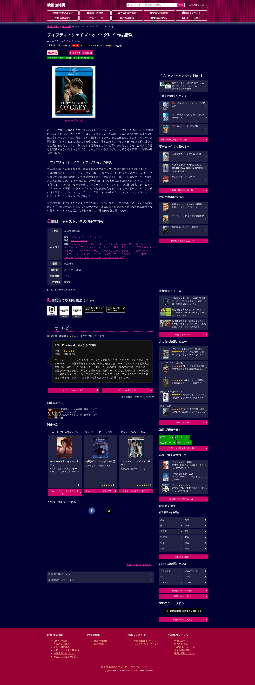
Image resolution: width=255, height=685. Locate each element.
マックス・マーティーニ (99, 247)
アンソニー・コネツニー (120, 254)
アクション (165, 571)
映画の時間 (53, 26)
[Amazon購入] (74, 120)
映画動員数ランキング (145, 640)
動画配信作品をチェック (182, 241)
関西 (162, 525)
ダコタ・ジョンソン (107, 243)
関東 (187, 520)
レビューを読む (191, 18)
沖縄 (187, 548)
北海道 (163, 531)
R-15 (75, 45)
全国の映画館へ (182, 557)
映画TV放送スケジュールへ (182, 499)
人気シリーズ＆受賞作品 (66, 650)
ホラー (188, 582)
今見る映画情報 (182, 650)
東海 (187, 525)
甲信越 (163, 537)
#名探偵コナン (167, 442)
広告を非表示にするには (139, 564)
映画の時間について (182, 619)
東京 (162, 520)
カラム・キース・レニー (104, 250)
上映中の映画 (95, 12)
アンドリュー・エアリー (87, 257)
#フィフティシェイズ (83, 58)
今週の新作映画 (127, 12)
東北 (187, 531)
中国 (162, 543)
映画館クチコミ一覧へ (182, 590)
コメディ (164, 582)
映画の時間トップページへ (61, 580)
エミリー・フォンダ (113, 257)
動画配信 (86, 52)
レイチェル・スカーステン (133, 250)
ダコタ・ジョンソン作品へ (135, 491)
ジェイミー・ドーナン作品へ (99, 491)
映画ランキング (191, 12)
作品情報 (66, 26)
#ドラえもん (165, 437)
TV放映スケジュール (184, 647)
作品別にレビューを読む (66, 656)
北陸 (187, 537)
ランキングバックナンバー (147, 644)
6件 (114, 45)
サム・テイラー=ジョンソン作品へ (64, 492)
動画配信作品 (159, 18)
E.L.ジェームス (79, 240)
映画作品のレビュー (64, 653)
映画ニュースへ (182, 334)
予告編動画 (127, 18)
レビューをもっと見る (72, 390)
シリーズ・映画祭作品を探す (182, 448)
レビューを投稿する (126, 390)
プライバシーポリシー (142, 667)
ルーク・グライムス (138, 247)
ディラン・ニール (96, 254)
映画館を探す (63, 18)
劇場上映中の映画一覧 (182, 190)
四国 (187, 543)
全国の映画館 (100, 640)
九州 (162, 548)
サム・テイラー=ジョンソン (86, 237)
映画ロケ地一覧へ (182, 596)
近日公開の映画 (159, 12)
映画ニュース (95, 18)
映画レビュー (182, 422)
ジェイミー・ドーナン (83, 243)
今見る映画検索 (196, 5)
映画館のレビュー (103, 644)
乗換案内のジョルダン (117, 667)
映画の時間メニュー (63, 13)
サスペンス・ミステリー (91, 45)
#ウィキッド (181, 437)
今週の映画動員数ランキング (173, 139)
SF (161, 577)
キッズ (188, 577)
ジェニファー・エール (131, 243)
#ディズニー (183, 442)
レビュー (74, 52)
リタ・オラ (120, 247)
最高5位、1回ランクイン (59, 45)
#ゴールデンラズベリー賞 (59, 58)
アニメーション (192, 571)
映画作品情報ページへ (59, 574)
